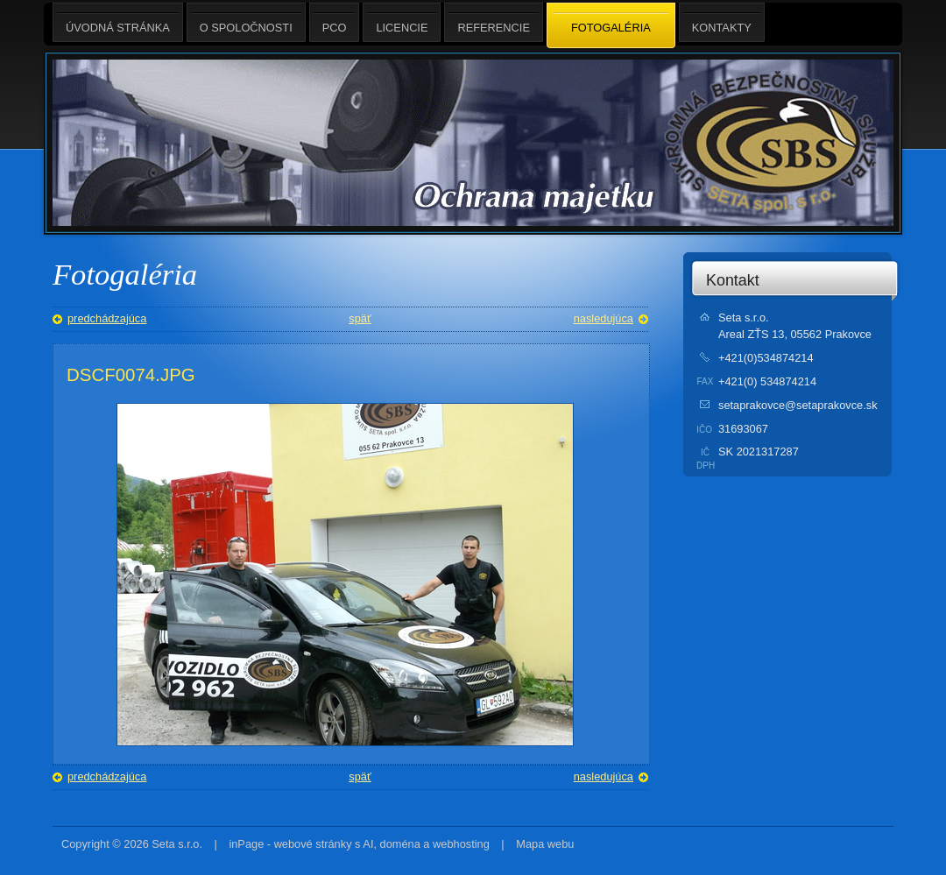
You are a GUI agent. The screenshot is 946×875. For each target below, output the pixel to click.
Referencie (493, 22)
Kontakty (722, 22)
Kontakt (732, 280)
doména (400, 843)
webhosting (461, 843)
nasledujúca (603, 318)
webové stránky (313, 843)
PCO (334, 22)
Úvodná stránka (118, 22)
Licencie (402, 22)
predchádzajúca (106, 318)
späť (360, 318)
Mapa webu (545, 843)
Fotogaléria (611, 26)
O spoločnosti (246, 22)
